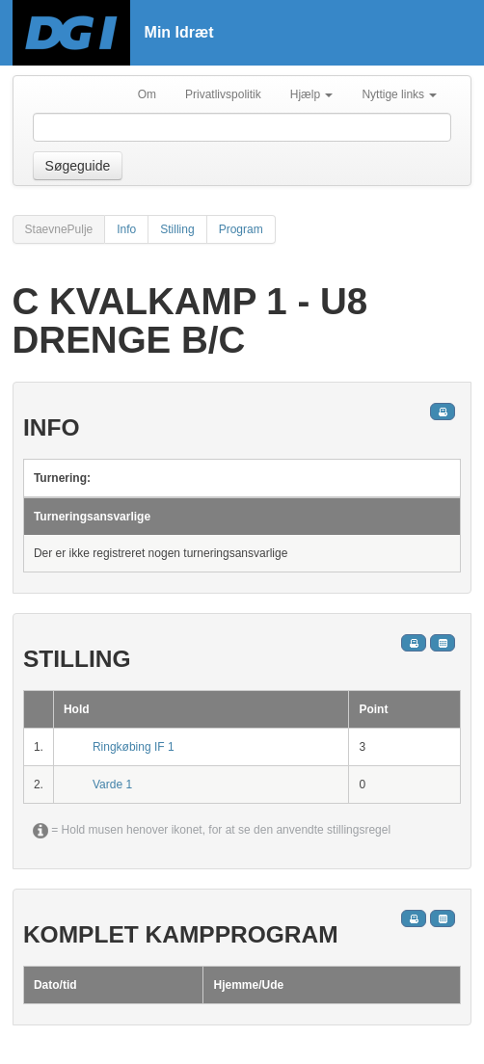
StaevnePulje (59, 229)
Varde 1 (112, 784)
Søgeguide (78, 165)
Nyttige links (399, 94)
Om (147, 94)
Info (126, 229)
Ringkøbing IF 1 (134, 747)
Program (241, 229)
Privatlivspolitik (223, 94)
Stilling (177, 229)
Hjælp (312, 94)
